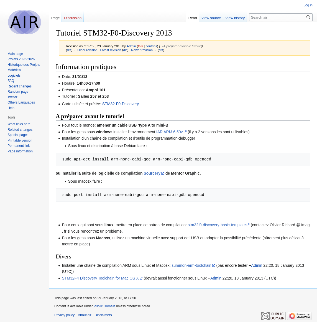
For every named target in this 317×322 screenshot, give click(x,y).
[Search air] (281, 17)
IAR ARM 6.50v (169, 132)
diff (69, 50)
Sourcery (152, 173)
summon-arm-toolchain (191, 265)
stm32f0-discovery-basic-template (217, 225)
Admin (256, 265)
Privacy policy (64, 315)
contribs (151, 46)
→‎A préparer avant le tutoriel (181, 46)
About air (84, 315)
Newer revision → (144, 50)
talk (140, 46)
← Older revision (85, 50)
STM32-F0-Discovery (120, 104)
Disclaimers (103, 315)
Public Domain (104, 306)
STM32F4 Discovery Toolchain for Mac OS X (100, 278)
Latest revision (110, 50)
